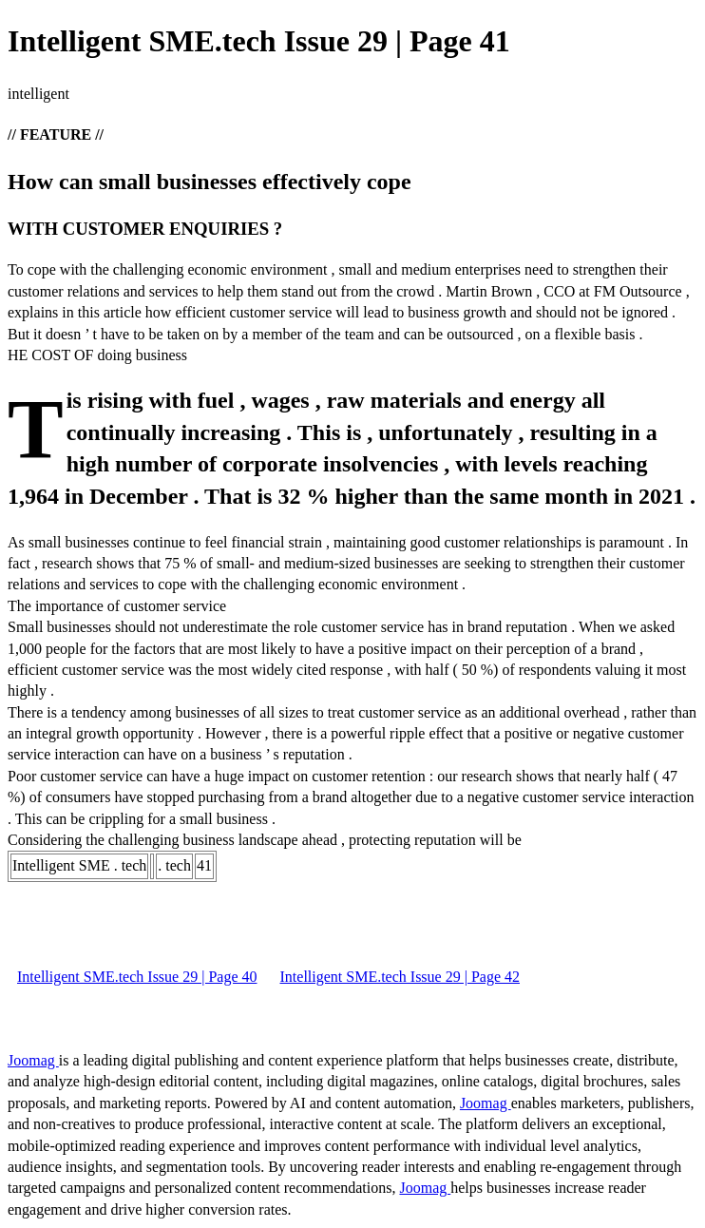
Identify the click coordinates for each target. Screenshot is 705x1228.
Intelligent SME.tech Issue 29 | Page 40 (137, 977)
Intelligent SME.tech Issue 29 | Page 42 (400, 977)
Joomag (33, 1060)
